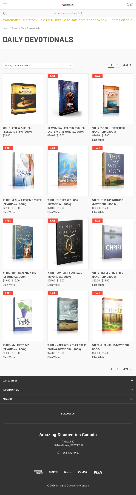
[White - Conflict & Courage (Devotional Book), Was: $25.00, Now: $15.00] (68, 243)
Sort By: (9, 65)
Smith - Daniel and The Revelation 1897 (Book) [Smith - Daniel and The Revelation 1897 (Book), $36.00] (17, 129)
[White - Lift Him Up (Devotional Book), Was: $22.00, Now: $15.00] (113, 316)
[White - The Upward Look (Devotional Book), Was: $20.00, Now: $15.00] (68, 171)
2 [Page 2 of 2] (117, 65)
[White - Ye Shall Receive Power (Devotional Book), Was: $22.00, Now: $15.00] (23, 171)
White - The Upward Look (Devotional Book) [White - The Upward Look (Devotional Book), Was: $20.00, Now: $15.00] (62, 202)
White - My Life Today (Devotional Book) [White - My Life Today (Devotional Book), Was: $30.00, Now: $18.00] (16, 347)
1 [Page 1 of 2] (111, 65)
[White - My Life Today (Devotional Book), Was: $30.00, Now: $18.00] (23, 316)
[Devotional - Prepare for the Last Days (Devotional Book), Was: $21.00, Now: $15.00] (68, 98)
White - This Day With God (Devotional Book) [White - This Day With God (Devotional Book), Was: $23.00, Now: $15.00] (107, 202)
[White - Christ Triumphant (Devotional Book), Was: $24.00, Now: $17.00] (113, 98)
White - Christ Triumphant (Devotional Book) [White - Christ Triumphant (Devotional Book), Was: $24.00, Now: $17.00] (108, 129)
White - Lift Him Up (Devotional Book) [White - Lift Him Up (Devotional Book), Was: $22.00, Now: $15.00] (111, 347)
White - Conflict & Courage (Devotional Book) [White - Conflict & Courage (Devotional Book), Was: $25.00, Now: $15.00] (64, 274)
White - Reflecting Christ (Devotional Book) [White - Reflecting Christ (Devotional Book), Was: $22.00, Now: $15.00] (108, 274)
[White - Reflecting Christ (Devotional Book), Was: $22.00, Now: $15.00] (113, 243)
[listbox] (43, 65)
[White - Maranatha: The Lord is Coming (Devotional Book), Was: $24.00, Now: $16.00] (68, 316)
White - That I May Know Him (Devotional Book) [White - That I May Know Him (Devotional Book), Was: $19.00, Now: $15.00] (19, 274)
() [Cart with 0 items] (130, 4)
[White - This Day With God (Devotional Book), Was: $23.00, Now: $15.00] (113, 171)
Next (127, 65)
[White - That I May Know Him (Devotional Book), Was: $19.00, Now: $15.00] (23, 243)
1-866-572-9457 (69, 452)
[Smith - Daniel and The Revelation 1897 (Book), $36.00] (23, 98)
